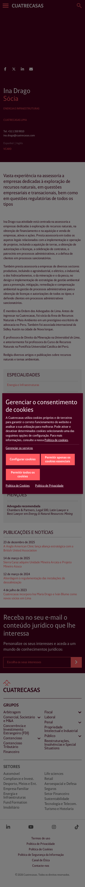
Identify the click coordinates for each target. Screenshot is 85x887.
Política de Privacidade (49, 486)
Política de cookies (56, 440)
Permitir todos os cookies (23, 474)
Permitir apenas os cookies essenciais (57, 459)
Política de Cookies (18, 486)
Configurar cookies (23, 459)
